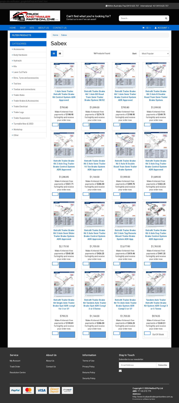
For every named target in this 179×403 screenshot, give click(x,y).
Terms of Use (88, 361)
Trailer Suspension (21, 118)
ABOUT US (43, 28)
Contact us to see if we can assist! (81, 19)
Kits (14, 66)
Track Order (15, 367)
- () (146, 28)
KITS (32, 28)
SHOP (23, 28)
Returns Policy (89, 372)
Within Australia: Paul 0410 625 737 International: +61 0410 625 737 (137, 6)
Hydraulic (17, 61)
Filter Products (21, 35)
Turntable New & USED (22, 124)
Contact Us (51, 367)
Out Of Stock (158, 334)
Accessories (18, 49)
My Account (15, 361)
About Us (50, 361)
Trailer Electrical (20, 106)
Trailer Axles (18, 95)
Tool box (16, 84)
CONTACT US (59, 28)
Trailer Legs (18, 112)
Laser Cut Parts (19, 72)
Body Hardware (19, 55)
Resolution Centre (18, 372)
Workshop (17, 129)
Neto (153, 399)
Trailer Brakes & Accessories (25, 101)
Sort (134, 53)
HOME (13, 28)
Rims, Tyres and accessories (25, 78)
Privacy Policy (89, 367)
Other (15, 135)
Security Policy (89, 378)
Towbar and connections (23, 89)
